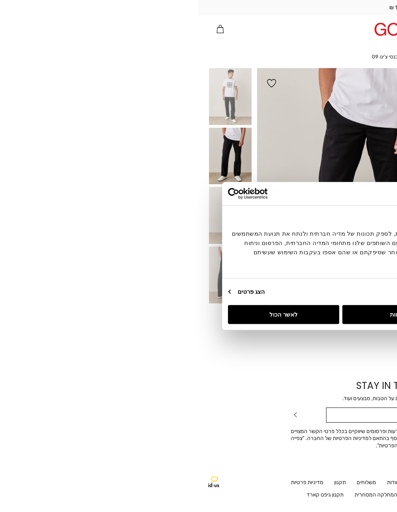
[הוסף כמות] (324, 148)
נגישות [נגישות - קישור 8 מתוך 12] (281, 494)
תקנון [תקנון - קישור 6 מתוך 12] (142, 482)
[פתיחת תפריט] (378, 29)
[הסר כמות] (346, 148)
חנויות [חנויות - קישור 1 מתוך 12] (298, 482)
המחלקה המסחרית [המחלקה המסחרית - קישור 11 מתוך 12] (177, 494)
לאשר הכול (85, 314)
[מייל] (198, 415)
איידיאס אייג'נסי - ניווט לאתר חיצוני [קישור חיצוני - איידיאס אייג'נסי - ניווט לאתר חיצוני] (15, 481)
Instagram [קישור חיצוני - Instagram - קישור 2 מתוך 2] (360, 483)
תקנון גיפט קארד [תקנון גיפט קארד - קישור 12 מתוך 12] (127, 494)
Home (218, 57)
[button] (349, 29)
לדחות (200, 314)
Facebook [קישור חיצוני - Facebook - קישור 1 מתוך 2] (378, 483)
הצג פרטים (53, 291)
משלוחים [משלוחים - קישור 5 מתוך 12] (168, 482)
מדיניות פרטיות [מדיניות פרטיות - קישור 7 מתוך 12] (109, 482)
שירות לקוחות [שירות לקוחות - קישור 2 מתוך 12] (266, 482)
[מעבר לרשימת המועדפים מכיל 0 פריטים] (364, 29)
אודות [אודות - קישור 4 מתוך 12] (195, 482)
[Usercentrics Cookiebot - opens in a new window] (64, 193)
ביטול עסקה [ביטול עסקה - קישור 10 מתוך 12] (223, 494)
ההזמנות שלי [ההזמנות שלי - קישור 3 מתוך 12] (226, 482)
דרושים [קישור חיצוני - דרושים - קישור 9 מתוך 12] (255, 494)
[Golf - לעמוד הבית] (198, 29)
